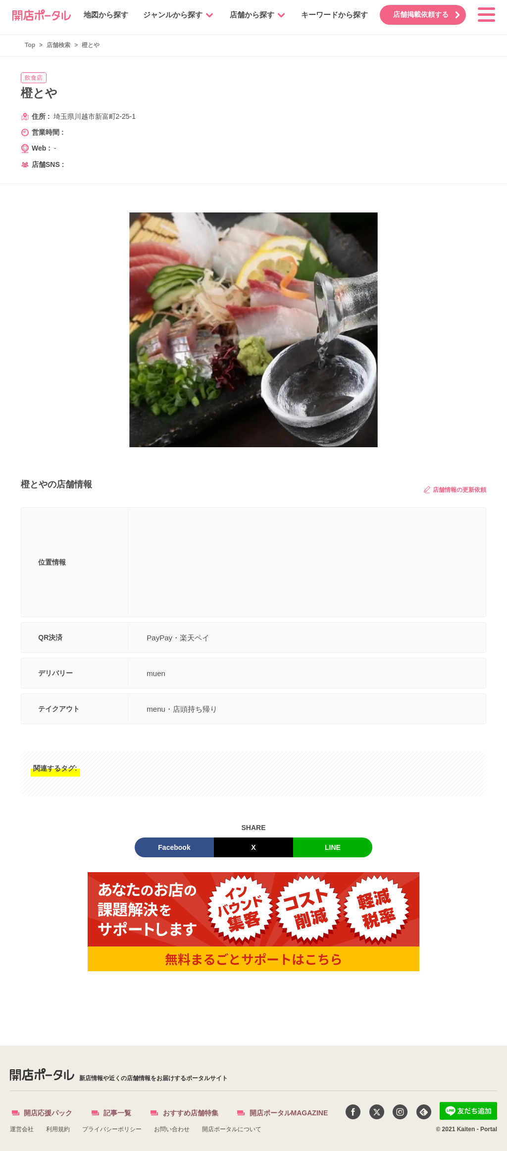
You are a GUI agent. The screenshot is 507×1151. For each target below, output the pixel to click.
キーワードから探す (328, 14)
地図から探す (99, 14)
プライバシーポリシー (112, 1129)
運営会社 (22, 1129)
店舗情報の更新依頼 (455, 489)
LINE (333, 847)
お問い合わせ (172, 1129)
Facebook (174, 847)
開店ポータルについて (231, 1129)
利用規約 (58, 1129)
